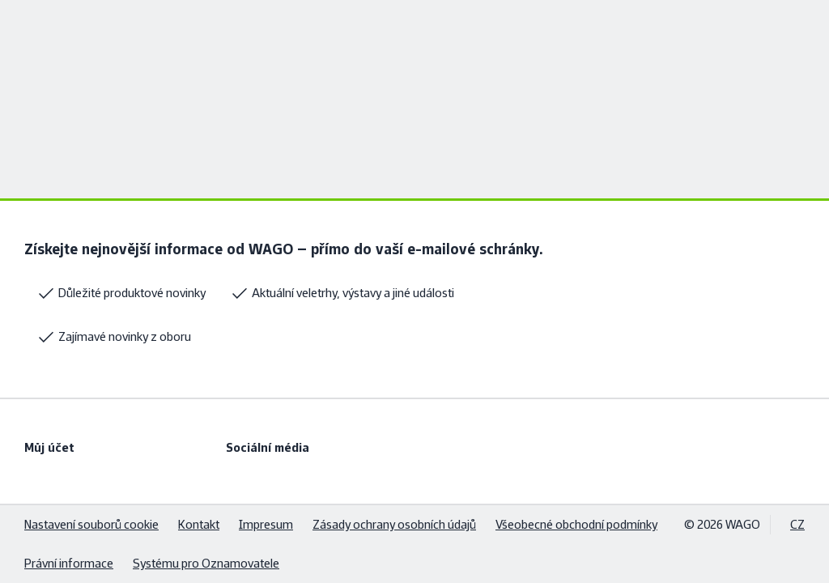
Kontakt (198, 524)
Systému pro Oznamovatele (206, 563)
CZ (797, 524)
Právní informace (68, 563)
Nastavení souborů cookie (91, 524)
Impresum (266, 524)
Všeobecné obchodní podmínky (576, 524)
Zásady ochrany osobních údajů (394, 524)
